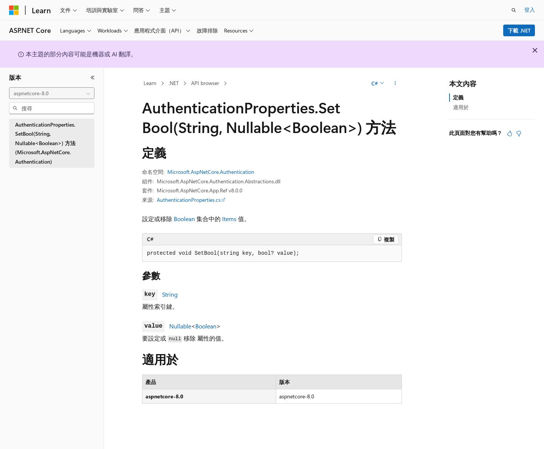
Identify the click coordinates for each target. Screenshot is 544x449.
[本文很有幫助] (509, 133)
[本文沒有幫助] (518, 133)
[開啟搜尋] (513, 10)
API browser (205, 83)
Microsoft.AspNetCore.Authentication (210, 171)
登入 (529, 9)
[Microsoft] (14, 10)
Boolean (184, 219)
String (170, 294)
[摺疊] (92, 77)
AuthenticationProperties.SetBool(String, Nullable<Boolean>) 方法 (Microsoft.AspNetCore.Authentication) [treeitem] (45, 143)
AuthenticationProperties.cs (189, 199)
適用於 (461, 107)
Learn (150, 83)
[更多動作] (395, 83)
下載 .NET (519, 30)
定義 (458, 97)
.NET (173, 83)
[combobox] (51, 93)
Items (229, 219)
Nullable (180, 326)
